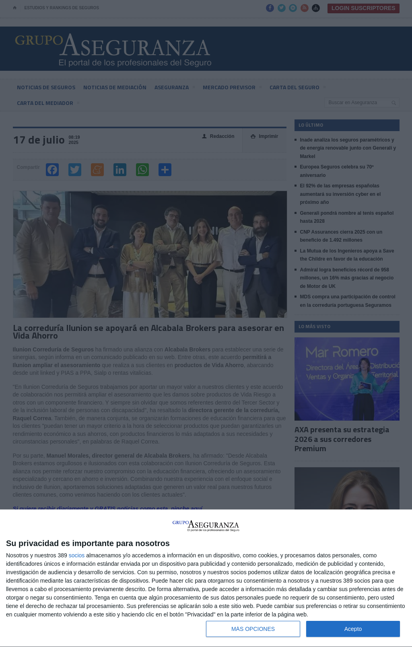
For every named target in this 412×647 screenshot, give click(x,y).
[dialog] (206, 578)
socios (77, 555)
